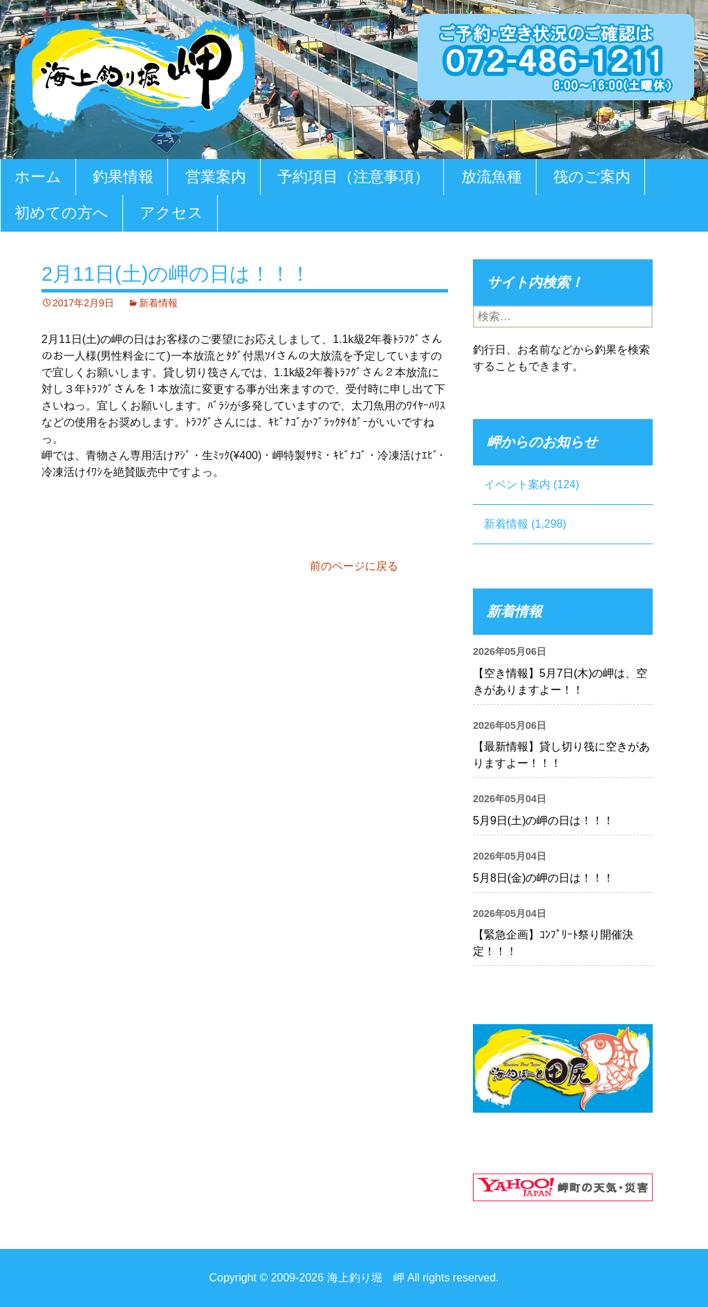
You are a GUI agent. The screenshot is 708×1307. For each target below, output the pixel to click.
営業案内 (215, 176)
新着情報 (158, 302)
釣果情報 (123, 176)
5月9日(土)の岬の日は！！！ (543, 820)
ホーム (38, 176)
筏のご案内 (592, 176)
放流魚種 (491, 176)
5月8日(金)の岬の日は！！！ (543, 878)
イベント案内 (517, 484)
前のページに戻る (354, 566)
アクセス (171, 212)
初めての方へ (62, 212)
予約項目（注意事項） (353, 176)
